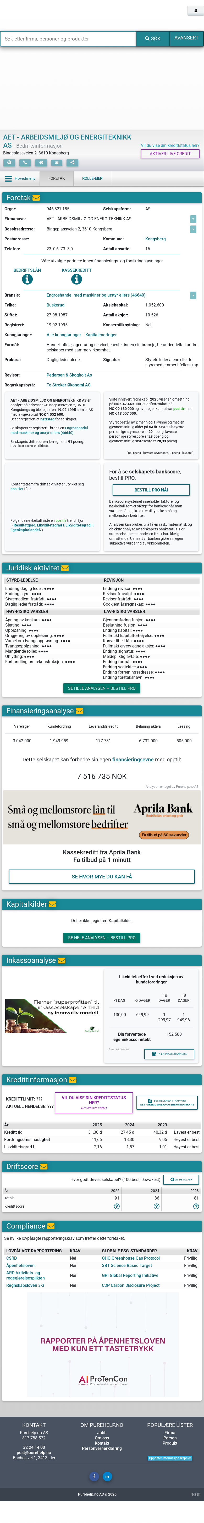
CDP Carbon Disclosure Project (130, 1307)
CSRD (11, 1279)
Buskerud (55, 306)
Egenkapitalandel (25, 533)
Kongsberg (155, 240)
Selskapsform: (117, 210)
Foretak (56, 179)
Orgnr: (10, 210)
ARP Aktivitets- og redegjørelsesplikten (25, 1297)
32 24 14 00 (34, 1469)
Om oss (102, 1459)
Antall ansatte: (117, 249)
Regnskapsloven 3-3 (25, 1307)
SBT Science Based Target (127, 1287)
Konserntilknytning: (121, 325)
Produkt (170, 1464)
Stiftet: (10, 316)
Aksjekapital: (115, 306)
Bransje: (12, 296)
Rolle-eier (92, 179)
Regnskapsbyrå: (19, 386)
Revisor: (12, 376)
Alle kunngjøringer (64, 336)
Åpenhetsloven (20, 1287)
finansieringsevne (133, 767)
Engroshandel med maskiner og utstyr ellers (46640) (96, 296)
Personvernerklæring (102, 1470)
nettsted (47, 420)
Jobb (102, 1454)
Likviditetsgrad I (50, 529)
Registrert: (14, 325)
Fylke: (10, 306)
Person (170, 1459)
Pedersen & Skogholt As (69, 376)
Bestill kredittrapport (167, 1120)
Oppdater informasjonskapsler (170, 1480)
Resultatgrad (24, 529)
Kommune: (113, 240)
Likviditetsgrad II (79, 529)
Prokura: (12, 360)
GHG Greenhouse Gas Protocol (131, 1279)
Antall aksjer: (115, 316)
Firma (169, 1454)
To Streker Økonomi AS (69, 386)
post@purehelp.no (34, 1474)
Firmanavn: (15, 219)
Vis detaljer (176, 1200)
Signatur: (111, 360)
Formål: (11, 345)
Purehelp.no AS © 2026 (97, 1516)
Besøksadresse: (19, 230)
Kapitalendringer (101, 336)
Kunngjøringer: (18, 336)
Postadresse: (16, 240)
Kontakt (102, 1464)
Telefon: (12, 249)
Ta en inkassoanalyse (163, 1069)
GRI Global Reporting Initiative (130, 1297)
